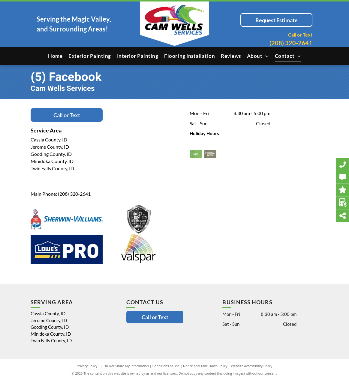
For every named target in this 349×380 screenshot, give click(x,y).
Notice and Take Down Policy (205, 366)
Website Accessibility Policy (251, 366)
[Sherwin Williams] (67, 219)
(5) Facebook (66, 77)
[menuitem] (55, 56)
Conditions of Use (166, 366)
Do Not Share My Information (126, 366)
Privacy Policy (87, 366)
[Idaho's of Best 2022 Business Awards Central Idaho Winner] (139, 219)
